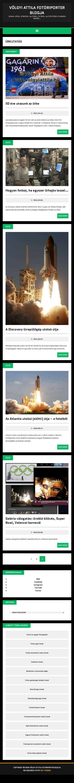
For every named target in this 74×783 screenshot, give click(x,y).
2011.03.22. (38, 205)
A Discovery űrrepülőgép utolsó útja (32, 334)
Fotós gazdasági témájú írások (37, 686)
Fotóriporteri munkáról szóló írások (37, 752)
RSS (38, 583)
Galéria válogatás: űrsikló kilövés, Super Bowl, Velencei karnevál (35, 524)
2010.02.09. (38, 536)
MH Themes (46, 778)
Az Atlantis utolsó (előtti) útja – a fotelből (37, 423)
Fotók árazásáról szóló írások (37, 658)
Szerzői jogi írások (37, 695)
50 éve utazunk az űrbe (22, 104)
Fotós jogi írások (37, 648)
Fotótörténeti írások (37, 714)
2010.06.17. (38, 433)
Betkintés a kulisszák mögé (37, 677)
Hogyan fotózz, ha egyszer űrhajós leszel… (31, 193)
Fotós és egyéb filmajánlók (37, 639)
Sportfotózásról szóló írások (37, 733)
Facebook (38, 586)
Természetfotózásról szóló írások (37, 723)
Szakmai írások (37, 667)
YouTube (38, 592)
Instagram (38, 589)
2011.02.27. (38, 343)
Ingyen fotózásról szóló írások (37, 742)
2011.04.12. (38, 114)
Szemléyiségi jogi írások (37, 705)
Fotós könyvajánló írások (37, 761)
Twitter (38, 595)
